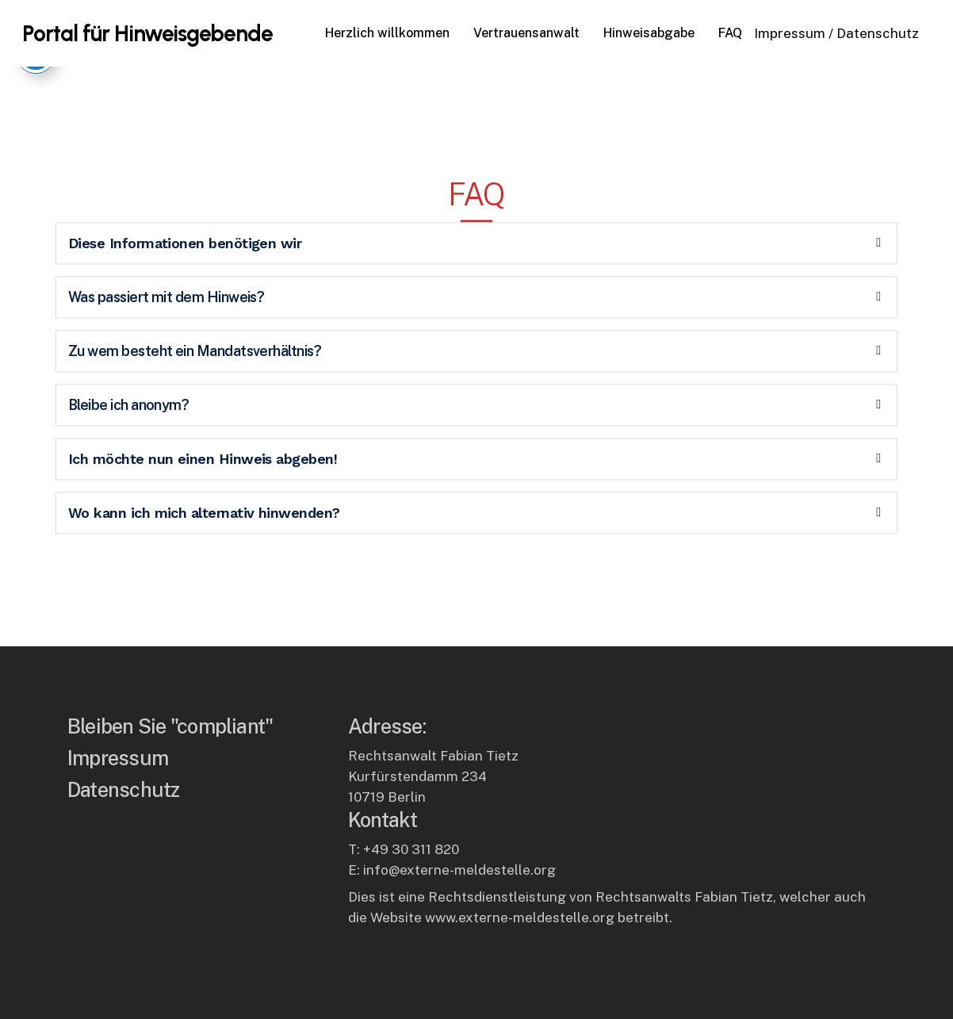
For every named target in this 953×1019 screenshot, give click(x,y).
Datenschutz (877, 33)
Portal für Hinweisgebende (147, 33)
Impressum (789, 33)
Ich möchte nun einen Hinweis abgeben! (202, 439)
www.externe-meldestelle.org (519, 917)
